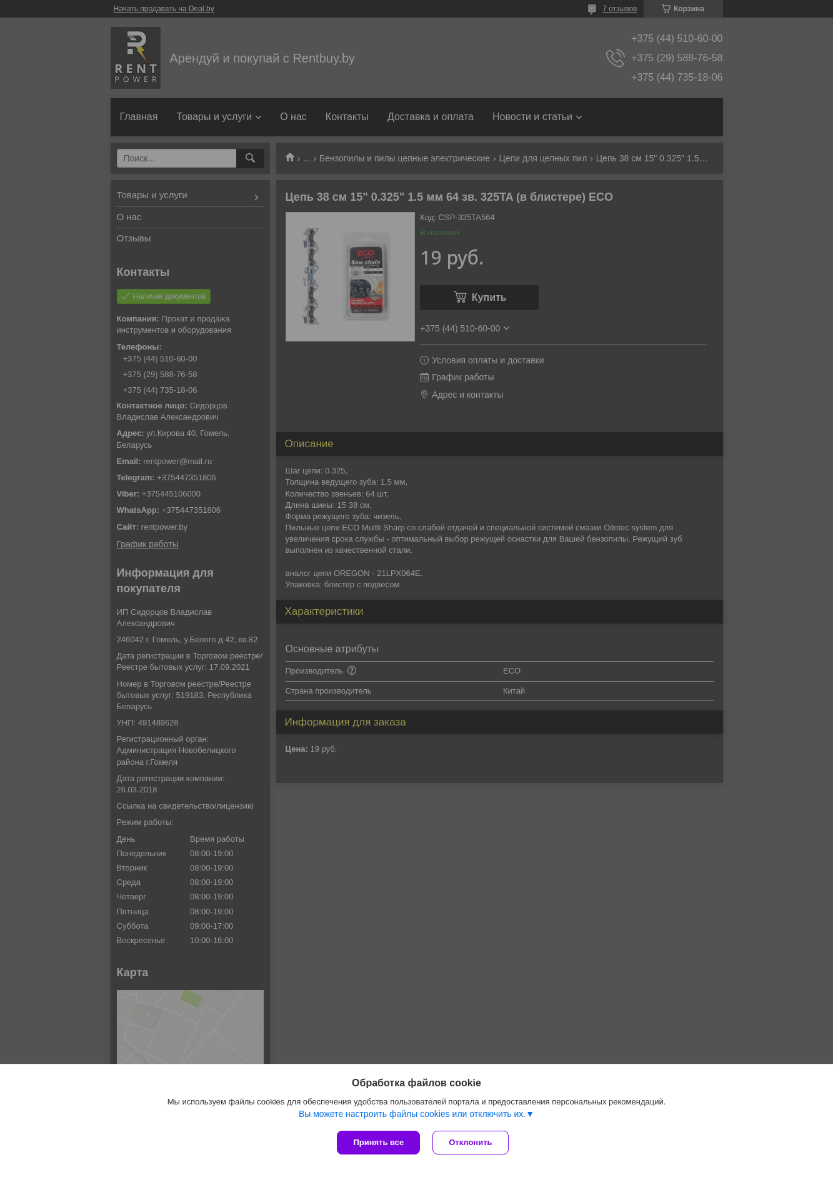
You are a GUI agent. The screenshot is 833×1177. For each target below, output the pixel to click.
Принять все (378, 1142)
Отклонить (470, 1142)
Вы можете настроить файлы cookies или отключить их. (412, 1114)
